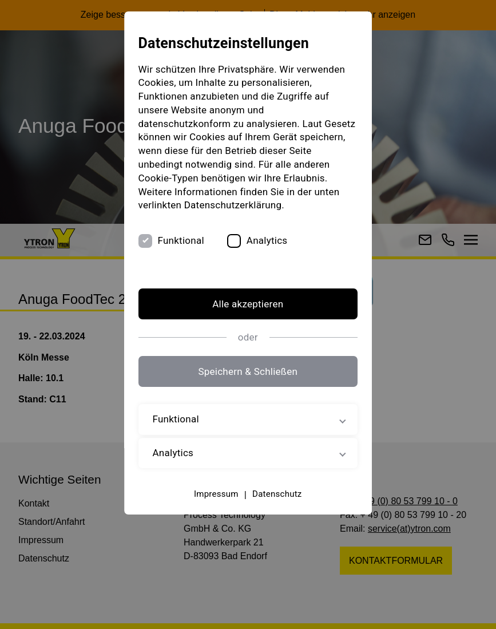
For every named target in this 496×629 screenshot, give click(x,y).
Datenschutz (276, 494)
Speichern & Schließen (248, 371)
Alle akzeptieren (247, 304)
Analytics (267, 240)
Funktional (181, 240)
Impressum (216, 494)
